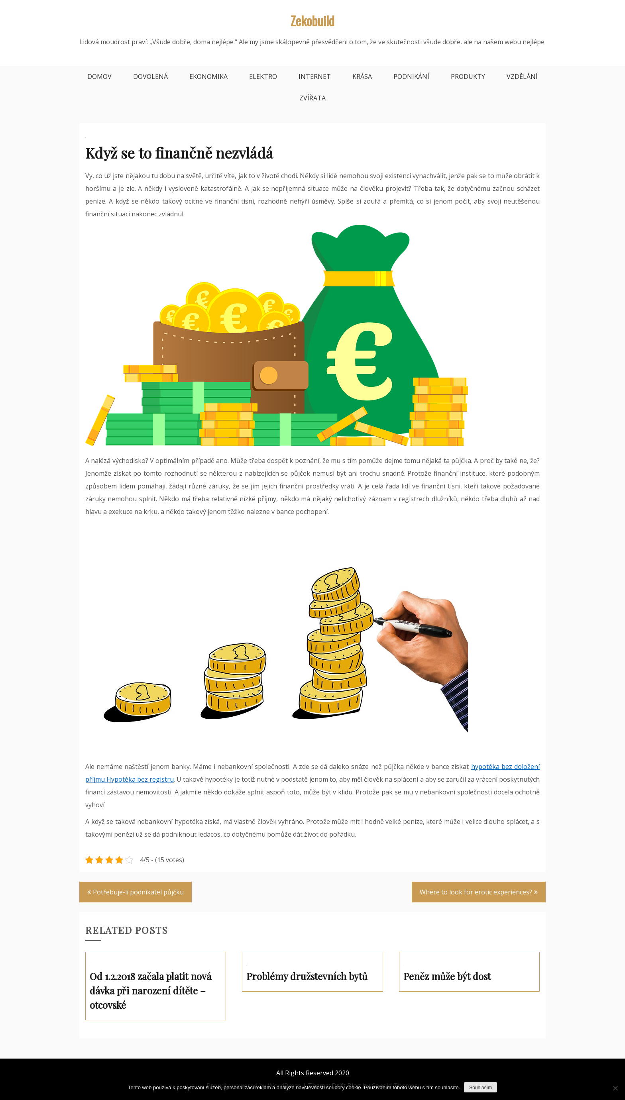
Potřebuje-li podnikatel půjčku (138, 892)
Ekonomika (208, 76)
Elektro (263, 76)
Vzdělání (522, 76)
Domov (99, 76)
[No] (615, 1088)
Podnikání (411, 76)
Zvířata (312, 98)
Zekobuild (312, 20)
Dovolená (150, 76)
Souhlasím (480, 1087)
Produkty (468, 76)
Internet (315, 76)
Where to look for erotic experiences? (476, 892)
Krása (362, 76)
